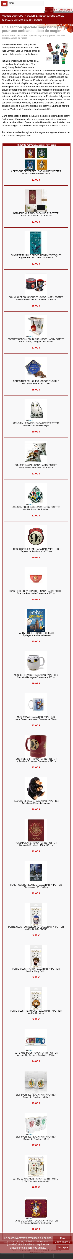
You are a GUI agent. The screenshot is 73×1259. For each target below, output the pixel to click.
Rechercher (17, 1256)
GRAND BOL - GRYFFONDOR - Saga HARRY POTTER (36, 592)
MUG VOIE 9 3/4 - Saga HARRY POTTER (35, 760)
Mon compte (32, 1256)
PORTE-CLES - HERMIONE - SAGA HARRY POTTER (36, 1012)
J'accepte (62, 1247)
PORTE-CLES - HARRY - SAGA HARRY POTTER (36, 970)
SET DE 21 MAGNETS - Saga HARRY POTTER (36, 1180)
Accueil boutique (12, 16)
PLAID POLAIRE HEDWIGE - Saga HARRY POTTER (36, 886)
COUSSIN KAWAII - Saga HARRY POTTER (36, 466)
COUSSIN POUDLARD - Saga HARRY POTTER (36, 508)
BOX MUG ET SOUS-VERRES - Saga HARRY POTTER (36, 298)
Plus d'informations (62, 1240)
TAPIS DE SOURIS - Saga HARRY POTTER (36, 1222)
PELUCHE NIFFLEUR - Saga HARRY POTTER (36, 802)
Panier (58, 1256)
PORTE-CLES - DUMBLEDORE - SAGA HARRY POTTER (36, 928)
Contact (47, 1256)
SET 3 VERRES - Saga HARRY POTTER (36, 1138)
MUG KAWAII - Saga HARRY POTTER (36, 718)
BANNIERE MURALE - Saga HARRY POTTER (36, 214)
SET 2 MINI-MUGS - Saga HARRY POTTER (36, 1054)
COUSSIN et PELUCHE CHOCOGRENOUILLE (36, 382)
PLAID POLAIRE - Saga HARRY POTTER (35, 844)
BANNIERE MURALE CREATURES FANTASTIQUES (36, 256)
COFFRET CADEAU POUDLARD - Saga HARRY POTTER (35, 340)
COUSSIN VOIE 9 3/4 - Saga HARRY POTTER (36, 550)
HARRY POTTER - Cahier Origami (36, 634)
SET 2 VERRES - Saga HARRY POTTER (36, 1096)
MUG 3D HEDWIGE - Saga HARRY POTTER (36, 676)
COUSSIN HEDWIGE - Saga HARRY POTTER (36, 424)
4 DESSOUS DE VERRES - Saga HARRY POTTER (36, 172)
